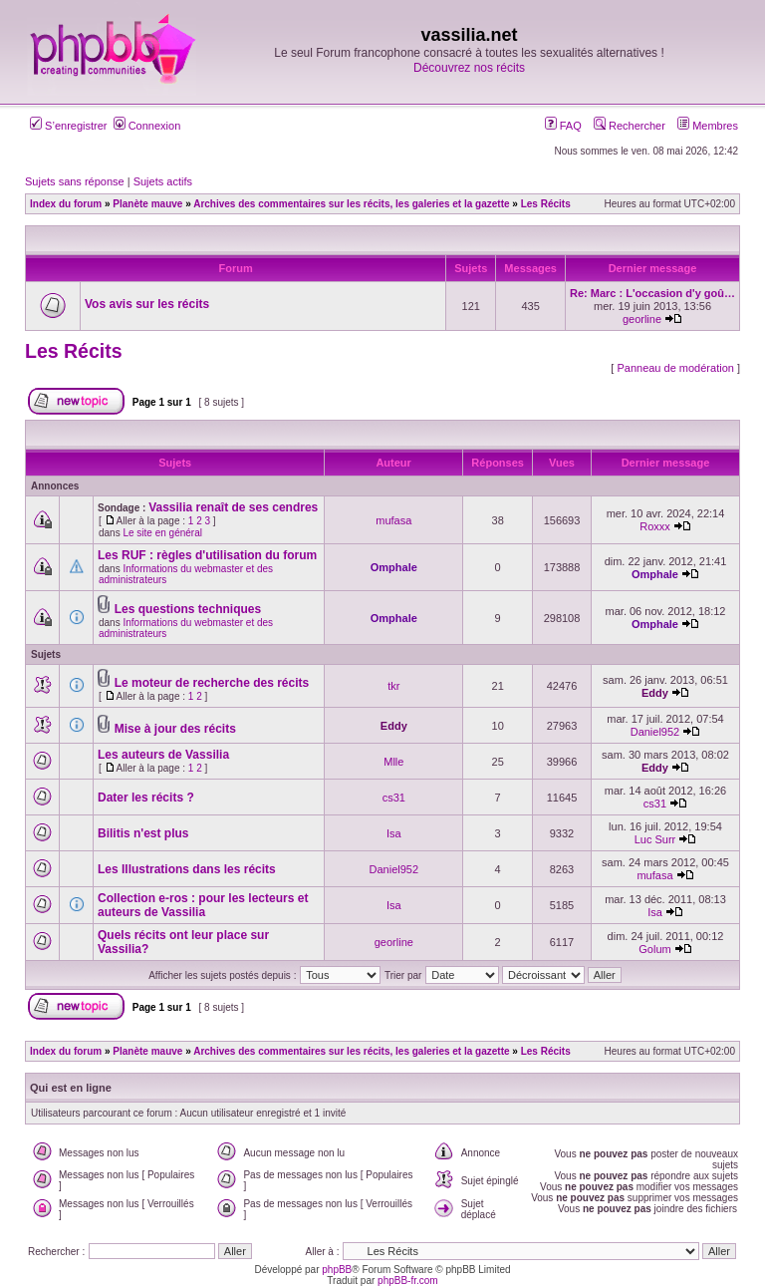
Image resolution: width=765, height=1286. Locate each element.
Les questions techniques (188, 609)
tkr (393, 686)
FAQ (563, 126)
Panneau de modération (675, 368)
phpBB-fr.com (408, 1280)
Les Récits (74, 351)
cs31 (393, 798)
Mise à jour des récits (175, 729)
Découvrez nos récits (469, 68)
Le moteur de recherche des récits (212, 683)
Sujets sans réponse (75, 181)
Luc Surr (655, 839)
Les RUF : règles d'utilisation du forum (207, 555)
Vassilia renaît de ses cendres (233, 507)
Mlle (393, 762)
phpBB (337, 1269)
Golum (654, 949)
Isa (393, 833)
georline (642, 319)
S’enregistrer (68, 126)
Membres (707, 126)
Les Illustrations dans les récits (187, 869)
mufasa (393, 520)
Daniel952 (655, 732)
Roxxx (654, 526)
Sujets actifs (162, 181)
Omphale (394, 567)
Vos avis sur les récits (147, 304)
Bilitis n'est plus (143, 833)
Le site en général (162, 532)
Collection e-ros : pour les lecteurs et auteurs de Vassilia (203, 905)
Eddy (654, 693)
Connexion (147, 126)
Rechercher (629, 126)
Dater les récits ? (146, 797)
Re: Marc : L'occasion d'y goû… (652, 293)
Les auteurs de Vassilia (163, 755)
